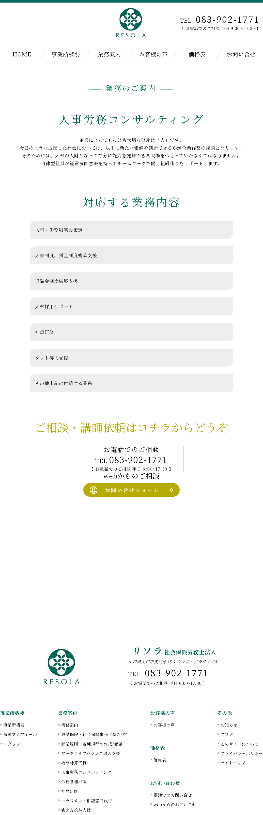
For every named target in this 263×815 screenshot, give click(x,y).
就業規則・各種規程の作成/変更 (92, 713)
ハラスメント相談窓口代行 (86, 770)
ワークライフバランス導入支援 (90, 723)
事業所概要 (65, 54)
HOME (21, 54)
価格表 (197, 54)
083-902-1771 (227, 19)
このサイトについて (240, 713)
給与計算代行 (74, 732)
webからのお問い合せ (174, 774)
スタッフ (11, 713)
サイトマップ (233, 732)
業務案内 (109, 54)
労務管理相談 (74, 751)
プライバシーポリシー (242, 723)
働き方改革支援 (76, 779)
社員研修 (69, 761)
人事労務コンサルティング (86, 742)
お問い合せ (241, 54)
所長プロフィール (20, 704)
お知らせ (229, 695)
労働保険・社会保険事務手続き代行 (95, 704)
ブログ (227, 704)
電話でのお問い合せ (172, 764)
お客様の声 (153, 54)
